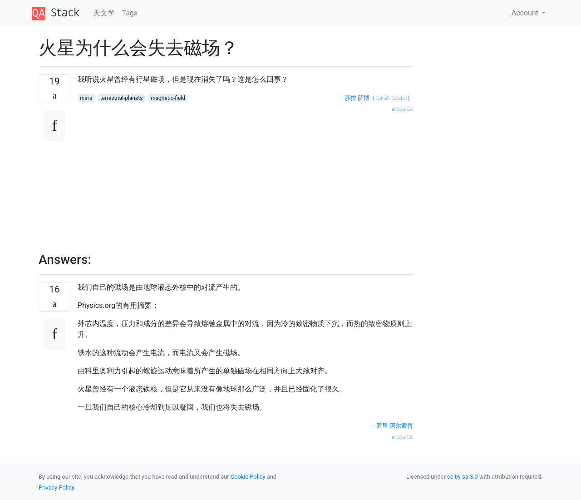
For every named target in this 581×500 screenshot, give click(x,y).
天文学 (104, 13)
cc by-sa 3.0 (462, 476)
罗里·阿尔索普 (394, 425)
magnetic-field (168, 98)
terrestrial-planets (121, 98)
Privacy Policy (56, 487)
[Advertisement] (245, 177)
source (402, 108)
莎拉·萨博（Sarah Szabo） (379, 97)
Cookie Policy (248, 476)
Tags (130, 13)
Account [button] (526, 13)
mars (86, 98)
